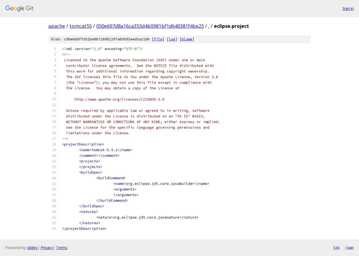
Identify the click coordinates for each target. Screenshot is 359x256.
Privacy (47, 247)
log (172, 39)
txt (336, 247)
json (349, 247)
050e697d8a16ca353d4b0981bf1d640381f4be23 (150, 26)
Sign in (348, 8)
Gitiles (32, 247)
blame (187, 39)
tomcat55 (81, 26)
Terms (61, 247)
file (158, 39)
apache (56, 26)
